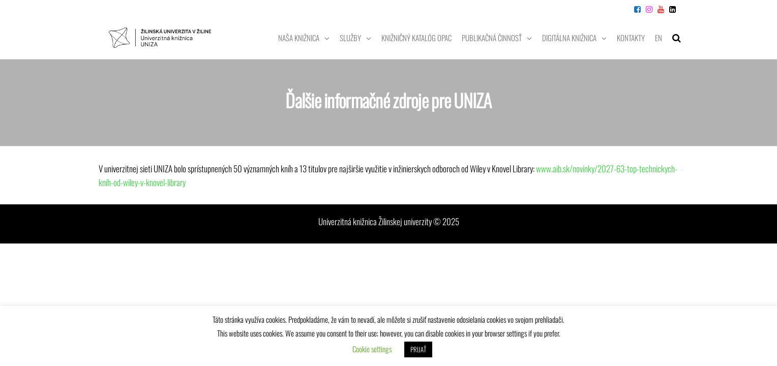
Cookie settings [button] (372, 348)
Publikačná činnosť (492, 37)
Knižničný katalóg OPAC (416, 37)
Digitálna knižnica (569, 37)
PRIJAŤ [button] (418, 349)
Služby (350, 37)
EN (658, 37)
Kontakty (631, 37)
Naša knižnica (298, 37)
